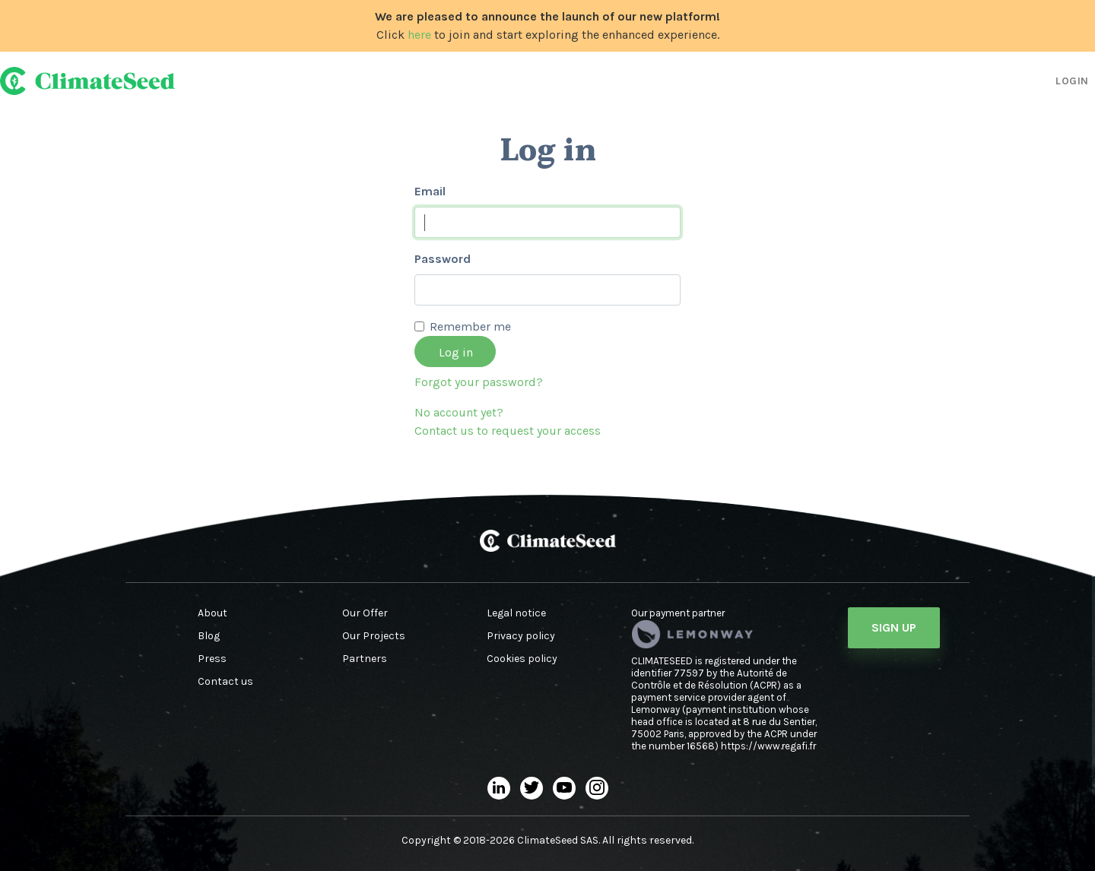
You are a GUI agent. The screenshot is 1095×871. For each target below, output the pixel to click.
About (212, 613)
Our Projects (373, 636)
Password (442, 259)
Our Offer (365, 613)
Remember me (470, 326)
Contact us (225, 682)
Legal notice (516, 613)
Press (212, 659)
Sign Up (893, 627)
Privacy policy (521, 636)
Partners (364, 659)
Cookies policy (522, 659)
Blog (209, 636)
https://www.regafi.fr (768, 746)
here (419, 34)
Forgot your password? (478, 382)
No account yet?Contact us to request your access (507, 421)
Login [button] (1072, 80)
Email (430, 191)
